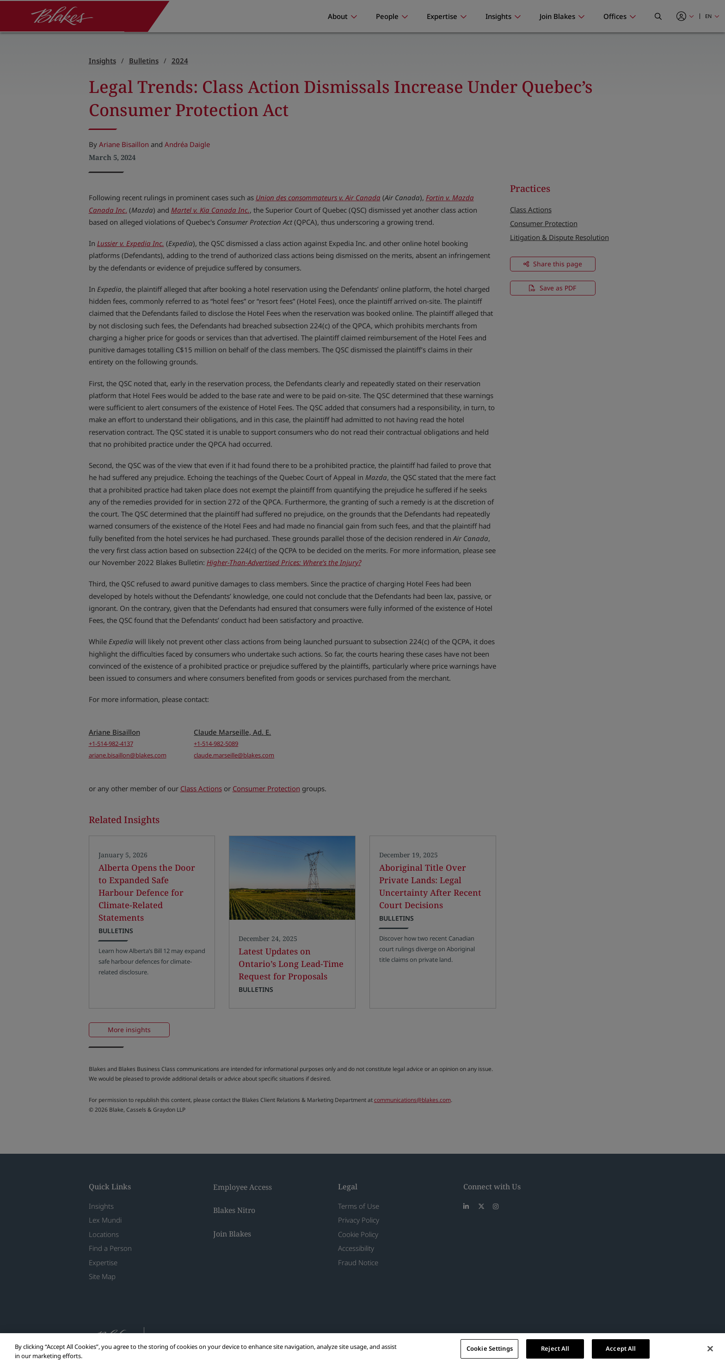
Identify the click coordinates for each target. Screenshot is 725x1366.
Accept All (621, 1348)
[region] (362, 1349)
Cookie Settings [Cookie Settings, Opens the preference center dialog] (490, 1348)
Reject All (555, 1348)
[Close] (710, 1348)
